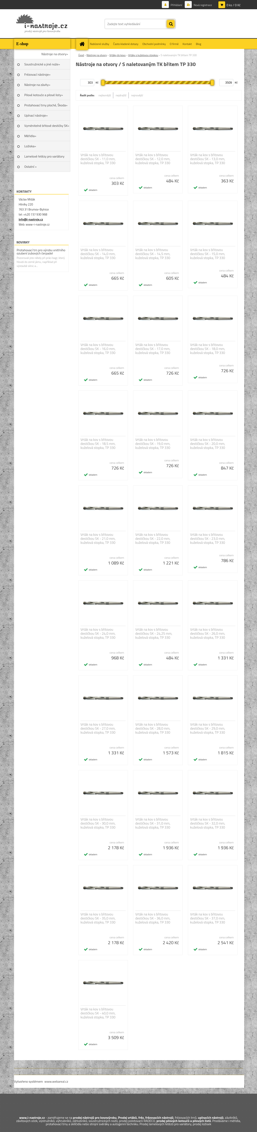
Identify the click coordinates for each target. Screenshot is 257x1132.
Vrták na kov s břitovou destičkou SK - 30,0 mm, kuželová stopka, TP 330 (98, 823)
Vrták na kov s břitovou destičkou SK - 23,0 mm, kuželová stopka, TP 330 (207, 539)
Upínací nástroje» (36, 115)
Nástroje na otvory (97, 55)
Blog (198, 44)
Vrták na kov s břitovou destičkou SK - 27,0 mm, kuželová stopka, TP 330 (98, 728)
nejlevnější (105, 95)
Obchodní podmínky (154, 44)
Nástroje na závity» (37, 84)
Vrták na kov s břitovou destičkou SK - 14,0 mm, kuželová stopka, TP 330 (98, 254)
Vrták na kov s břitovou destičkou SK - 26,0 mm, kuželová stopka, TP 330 (207, 634)
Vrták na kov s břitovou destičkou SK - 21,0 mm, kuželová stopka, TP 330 (98, 539)
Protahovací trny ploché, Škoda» (45, 105)
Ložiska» (30, 146)
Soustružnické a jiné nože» (42, 64)
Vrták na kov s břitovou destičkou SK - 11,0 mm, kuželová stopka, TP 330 (98, 159)
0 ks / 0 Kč (233, 5)
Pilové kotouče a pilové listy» (43, 95)
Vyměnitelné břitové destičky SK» (46, 125)
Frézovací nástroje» (37, 74)
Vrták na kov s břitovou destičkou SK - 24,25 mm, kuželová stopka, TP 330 (153, 634)
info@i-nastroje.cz (31, 219)
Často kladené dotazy (125, 44)
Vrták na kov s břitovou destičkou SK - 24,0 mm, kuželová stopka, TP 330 (98, 634)
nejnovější (137, 95)
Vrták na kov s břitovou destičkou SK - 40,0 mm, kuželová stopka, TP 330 (98, 1013)
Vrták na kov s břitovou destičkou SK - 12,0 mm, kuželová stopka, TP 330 (152, 159)
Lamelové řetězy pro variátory (44, 156)
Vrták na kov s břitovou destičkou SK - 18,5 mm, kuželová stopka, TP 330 (98, 444)
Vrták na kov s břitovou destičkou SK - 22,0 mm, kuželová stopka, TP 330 (152, 539)
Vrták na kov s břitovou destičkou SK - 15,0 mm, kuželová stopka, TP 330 (207, 254)
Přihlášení (176, 5)
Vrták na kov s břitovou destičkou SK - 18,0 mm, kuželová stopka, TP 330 (207, 349)
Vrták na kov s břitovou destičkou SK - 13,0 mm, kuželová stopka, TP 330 (207, 159)
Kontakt (187, 44)
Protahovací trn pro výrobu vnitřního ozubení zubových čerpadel (41, 252)
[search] (170, 24)
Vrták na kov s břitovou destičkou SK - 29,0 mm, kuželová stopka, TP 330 (207, 728)
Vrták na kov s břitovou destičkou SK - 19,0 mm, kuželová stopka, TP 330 (152, 444)
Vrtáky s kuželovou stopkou (143, 55)
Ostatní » (30, 166)
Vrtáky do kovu (117, 55)
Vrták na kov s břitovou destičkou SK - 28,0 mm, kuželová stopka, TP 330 (152, 728)
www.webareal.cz (56, 1081)
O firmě (174, 44)
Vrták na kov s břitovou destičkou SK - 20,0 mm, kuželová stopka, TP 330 (207, 444)
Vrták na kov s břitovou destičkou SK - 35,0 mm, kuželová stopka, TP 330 (98, 918)
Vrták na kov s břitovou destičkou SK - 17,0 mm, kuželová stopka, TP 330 (152, 349)
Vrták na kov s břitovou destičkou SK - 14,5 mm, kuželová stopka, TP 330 (152, 254)
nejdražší (121, 95)
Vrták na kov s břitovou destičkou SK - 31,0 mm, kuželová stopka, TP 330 (152, 823)
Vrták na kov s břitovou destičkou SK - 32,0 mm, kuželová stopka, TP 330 (207, 823)
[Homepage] (83, 44)
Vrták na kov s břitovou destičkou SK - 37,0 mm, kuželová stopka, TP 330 (207, 918)
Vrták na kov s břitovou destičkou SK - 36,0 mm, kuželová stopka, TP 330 (152, 918)
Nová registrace (202, 5)
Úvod (81, 55)
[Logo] (41, 24)
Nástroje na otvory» (54, 54)
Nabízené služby (99, 44)
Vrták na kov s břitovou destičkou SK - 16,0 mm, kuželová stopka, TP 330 (98, 349)
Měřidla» (30, 135)
